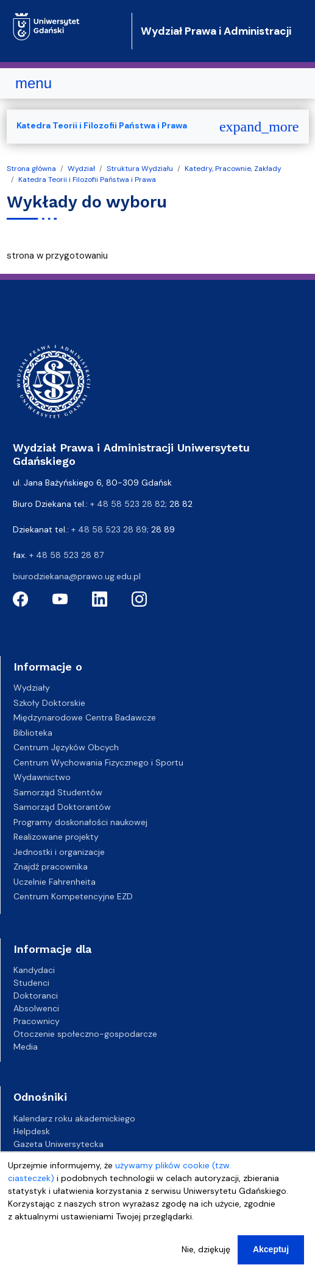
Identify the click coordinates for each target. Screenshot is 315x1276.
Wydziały (31, 687)
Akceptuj (271, 1259)
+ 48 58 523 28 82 (127, 503)
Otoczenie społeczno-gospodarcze (85, 1033)
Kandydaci (34, 969)
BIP (19, 1156)
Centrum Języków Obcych (66, 747)
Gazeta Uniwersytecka (58, 1143)
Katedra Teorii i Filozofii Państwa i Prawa (87, 179)
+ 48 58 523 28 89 (109, 529)
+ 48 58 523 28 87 (66, 554)
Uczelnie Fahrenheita (54, 881)
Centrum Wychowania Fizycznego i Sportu (98, 762)
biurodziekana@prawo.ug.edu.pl (77, 576)
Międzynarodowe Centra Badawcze (84, 717)
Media (25, 1046)
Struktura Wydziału (140, 168)
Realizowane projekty (56, 836)
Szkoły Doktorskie (49, 702)
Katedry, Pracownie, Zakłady (233, 168)
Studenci (31, 982)
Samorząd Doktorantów (62, 806)
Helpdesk (31, 1131)
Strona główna (31, 168)
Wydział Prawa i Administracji (216, 31)
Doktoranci (35, 995)
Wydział (81, 168)
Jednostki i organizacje (59, 851)
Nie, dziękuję (206, 1258)
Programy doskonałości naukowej (80, 822)
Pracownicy (36, 1021)
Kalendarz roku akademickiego (74, 1118)
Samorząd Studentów (57, 792)
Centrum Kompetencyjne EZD (73, 896)
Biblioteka (32, 732)
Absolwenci (36, 1008)
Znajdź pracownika (50, 866)
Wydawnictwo (42, 777)
